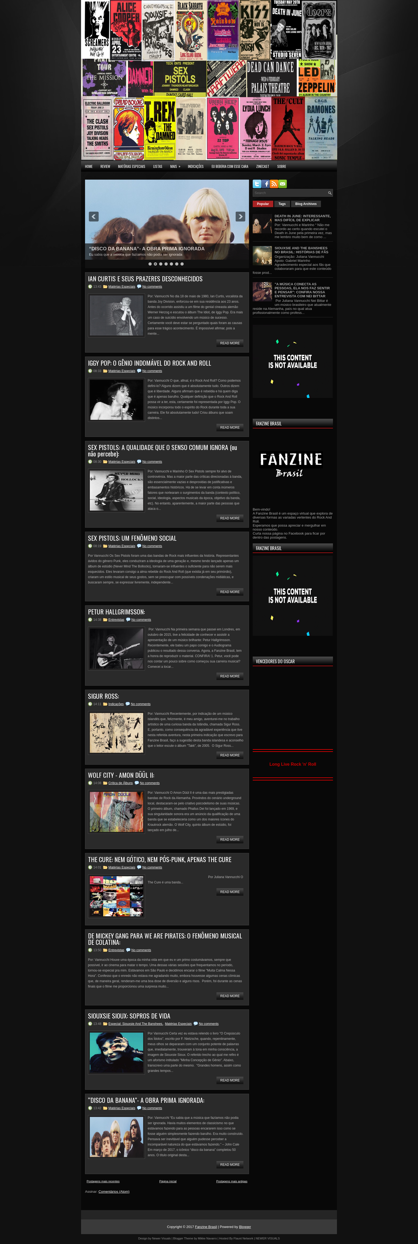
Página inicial (167, 1181)
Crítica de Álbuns (120, 783)
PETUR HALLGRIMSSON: (116, 611)
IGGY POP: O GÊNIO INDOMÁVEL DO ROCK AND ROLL (149, 363)
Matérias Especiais (121, 287)
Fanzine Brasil (206, 1227)
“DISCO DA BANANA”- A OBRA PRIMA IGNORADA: (146, 1100)
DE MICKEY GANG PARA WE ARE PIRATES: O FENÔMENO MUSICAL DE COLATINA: (165, 938)
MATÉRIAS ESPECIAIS (131, 166)
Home (89, 166)
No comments (152, 287)
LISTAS (157, 166)
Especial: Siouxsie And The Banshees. (135, 1024)
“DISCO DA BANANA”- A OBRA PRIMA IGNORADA (147, 248)
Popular (263, 204)
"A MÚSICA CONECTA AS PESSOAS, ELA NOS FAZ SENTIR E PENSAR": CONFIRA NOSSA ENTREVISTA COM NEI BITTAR (302, 290)
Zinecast (262, 166)
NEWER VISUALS (268, 1238)
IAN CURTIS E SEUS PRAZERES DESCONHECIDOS (145, 278)
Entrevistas (116, 620)
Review (105, 166)
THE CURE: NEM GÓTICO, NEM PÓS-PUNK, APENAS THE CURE (159, 859)
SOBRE (281, 166)
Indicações (116, 704)
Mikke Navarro (207, 1238)
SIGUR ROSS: (103, 696)
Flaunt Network (243, 1238)
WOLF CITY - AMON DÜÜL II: (121, 775)
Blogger (245, 1227)
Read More (230, 343)
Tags (282, 204)
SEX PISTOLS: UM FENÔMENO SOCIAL (132, 538)
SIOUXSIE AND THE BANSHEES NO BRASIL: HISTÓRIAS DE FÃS (301, 250)
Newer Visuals (161, 1238)
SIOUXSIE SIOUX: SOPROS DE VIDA (129, 1015)
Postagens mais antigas (231, 1181)
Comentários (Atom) (114, 1192)
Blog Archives (306, 204)
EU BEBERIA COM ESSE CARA (230, 166)
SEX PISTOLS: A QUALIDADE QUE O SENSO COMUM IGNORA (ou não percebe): (162, 450)
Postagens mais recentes (103, 1181)
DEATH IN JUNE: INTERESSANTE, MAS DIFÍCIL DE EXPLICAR (303, 218)
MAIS (177, 165)
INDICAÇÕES (196, 166)
